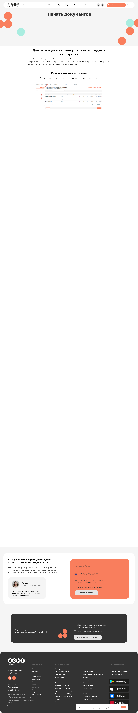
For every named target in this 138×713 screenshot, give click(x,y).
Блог (33, 682)
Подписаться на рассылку (87, 637)
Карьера (35, 671)
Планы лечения (88, 685)
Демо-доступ (87, 699)
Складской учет (60, 677)
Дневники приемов (62, 685)
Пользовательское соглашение (18, 706)
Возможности (37, 674)
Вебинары (35, 690)
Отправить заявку (86, 593)
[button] (116, 5)
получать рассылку (95, 587)
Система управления (90, 696)
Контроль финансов (62, 680)
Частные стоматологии (119, 672)
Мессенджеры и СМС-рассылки (66, 694)
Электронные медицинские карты (67, 669)
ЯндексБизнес (88, 683)
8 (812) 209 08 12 (15, 670)
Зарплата (58, 699)
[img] (98, 5)
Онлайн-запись (88, 672)
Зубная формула (88, 680)
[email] (100, 566)
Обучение (35, 687)
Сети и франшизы (117, 674)
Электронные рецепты (91, 669)
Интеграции (87, 691)
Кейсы (34, 684)
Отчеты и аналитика (62, 672)
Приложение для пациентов (93, 674)
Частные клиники (117, 669)
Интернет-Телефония (62, 688)
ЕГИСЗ (85, 694)
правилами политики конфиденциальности (92, 582)
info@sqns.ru (13, 673)
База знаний (36, 679)
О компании (36, 669)
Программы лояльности (63, 696)
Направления (36, 676)
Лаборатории (60, 683)
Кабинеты (86, 677)
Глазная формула (89, 688)
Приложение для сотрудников (66, 691)
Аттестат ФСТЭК (13, 703)
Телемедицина (60, 674)
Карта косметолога (62, 702)
